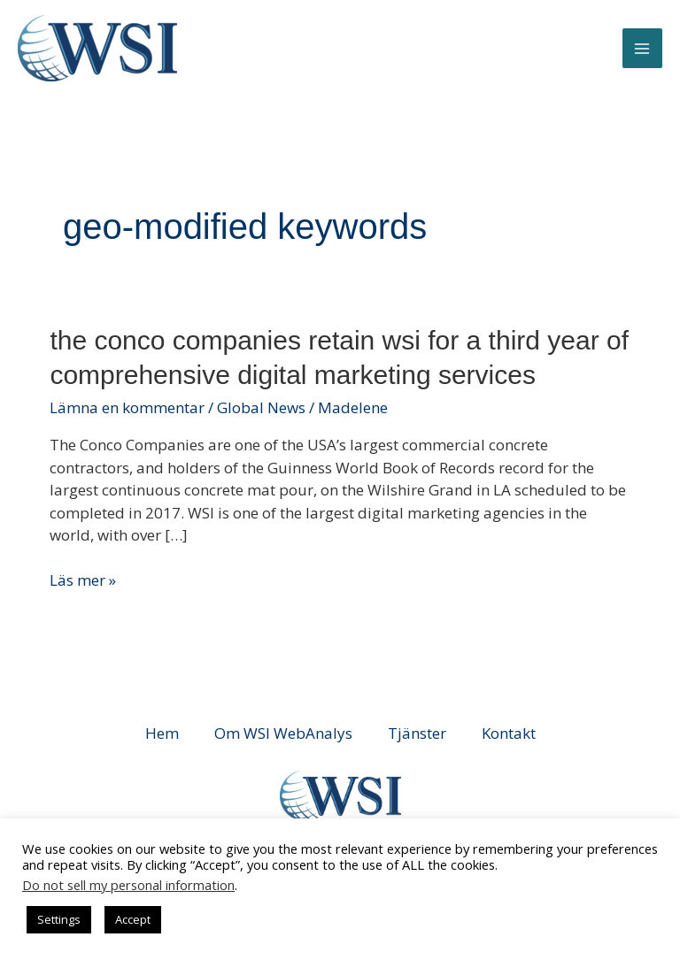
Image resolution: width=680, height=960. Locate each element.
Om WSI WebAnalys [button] (283, 733)
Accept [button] (133, 919)
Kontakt (509, 733)
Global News (261, 407)
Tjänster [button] (417, 733)
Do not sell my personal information (128, 885)
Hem (162, 733)
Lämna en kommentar (127, 407)
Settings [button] (59, 919)
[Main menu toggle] (642, 48)
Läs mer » (83, 580)
